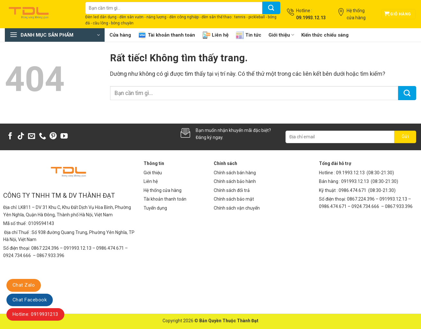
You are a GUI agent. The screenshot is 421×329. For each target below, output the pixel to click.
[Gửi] (271, 8)
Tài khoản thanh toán (166, 35)
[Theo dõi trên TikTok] (20, 137)
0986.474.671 (353, 190)
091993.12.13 (355, 181)
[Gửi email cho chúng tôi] (31, 137)
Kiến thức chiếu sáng (325, 35)
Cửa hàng (120, 35)
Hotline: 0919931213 (35, 314)
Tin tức (248, 35)
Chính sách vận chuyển (237, 208)
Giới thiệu (281, 35)
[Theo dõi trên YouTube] (64, 137)
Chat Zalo (24, 285)
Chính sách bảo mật (234, 199)
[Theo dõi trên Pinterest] (53, 137)
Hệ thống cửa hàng (163, 190)
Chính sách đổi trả (232, 190)
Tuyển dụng (155, 208)
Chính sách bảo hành (235, 181)
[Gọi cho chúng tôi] (42, 137)
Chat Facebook (30, 300)
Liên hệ (215, 35)
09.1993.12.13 (350, 172)
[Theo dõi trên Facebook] (10, 137)
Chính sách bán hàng (235, 172)
